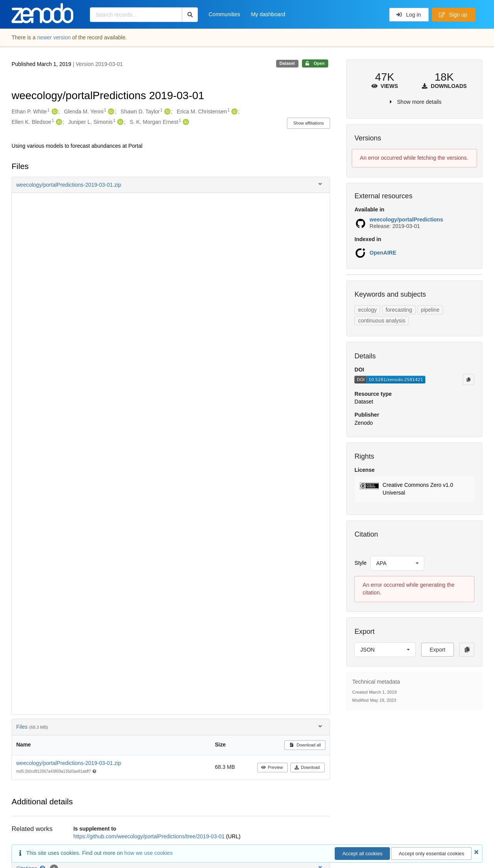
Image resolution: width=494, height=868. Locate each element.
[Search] (190, 14)
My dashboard (268, 14)
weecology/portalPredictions (406, 219)
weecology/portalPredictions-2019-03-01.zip (68, 763)
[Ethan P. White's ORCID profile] (54, 112)
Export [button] (437, 650)
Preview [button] (272, 767)
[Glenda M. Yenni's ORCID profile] (110, 112)
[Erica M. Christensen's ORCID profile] (233, 112)
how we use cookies (148, 853)
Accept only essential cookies (431, 853)
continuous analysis (381, 320)
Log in (408, 15)
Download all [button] (305, 745)
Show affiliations (308, 123)
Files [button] (170, 726)
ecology (367, 310)
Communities (224, 14)
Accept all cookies (362, 853)
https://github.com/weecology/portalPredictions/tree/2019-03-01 (149, 836)
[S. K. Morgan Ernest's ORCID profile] (185, 122)
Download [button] (307, 767)
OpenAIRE (382, 253)
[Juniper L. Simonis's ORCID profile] (119, 122)
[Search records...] (136, 14)
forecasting (399, 310)
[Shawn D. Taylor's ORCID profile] (166, 112)
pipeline (430, 310)
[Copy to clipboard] (468, 379)
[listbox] (397, 563)
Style (360, 563)
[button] (170, 184)
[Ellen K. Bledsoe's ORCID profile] (58, 122)
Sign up (453, 15)
